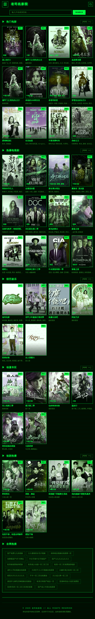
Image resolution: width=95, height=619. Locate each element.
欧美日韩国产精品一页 (45, 582)
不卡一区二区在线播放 (38, 576)
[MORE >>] (86, 22)
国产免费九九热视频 (15, 553)
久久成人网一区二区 (60, 576)
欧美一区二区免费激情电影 (64, 565)
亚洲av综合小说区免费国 (69, 582)
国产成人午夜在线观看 (46, 587)
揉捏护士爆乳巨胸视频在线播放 (19, 582)
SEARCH (79, 12)
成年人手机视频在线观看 (16, 570)
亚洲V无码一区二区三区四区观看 (19, 587)
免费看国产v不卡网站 (15, 559)
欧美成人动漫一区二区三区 (38, 565)
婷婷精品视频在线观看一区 (61, 553)
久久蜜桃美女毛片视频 (36, 553)
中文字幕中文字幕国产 (37, 559)
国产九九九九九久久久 (60, 559)
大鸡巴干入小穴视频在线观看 (43, 570)
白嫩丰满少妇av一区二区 (69, 570)
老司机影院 (19, 4)
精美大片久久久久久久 (16, 576)
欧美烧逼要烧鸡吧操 (15, 565)
